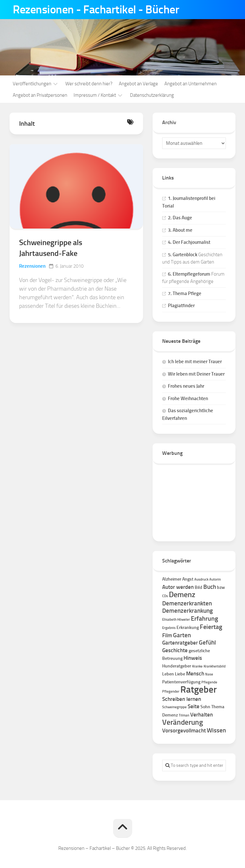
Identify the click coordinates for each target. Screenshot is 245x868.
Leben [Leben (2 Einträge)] (168, 674)
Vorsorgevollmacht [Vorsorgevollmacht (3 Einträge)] (184, 730)
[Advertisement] (194, 500)
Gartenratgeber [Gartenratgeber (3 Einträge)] (180, 642)
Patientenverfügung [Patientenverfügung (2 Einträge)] (181, 682)
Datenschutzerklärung (152, 95)
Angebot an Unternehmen (190, 84)
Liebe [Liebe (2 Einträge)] (180, 674)
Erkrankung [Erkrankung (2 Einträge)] (188, 627)
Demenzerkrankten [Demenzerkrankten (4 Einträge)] (187, 603)
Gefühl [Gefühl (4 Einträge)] (207, 642)
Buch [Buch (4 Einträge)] (209, 586)
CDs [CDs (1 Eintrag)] (165, 596)
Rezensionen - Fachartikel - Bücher (96, 9)
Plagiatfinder (181, 305)
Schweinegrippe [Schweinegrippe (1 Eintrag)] (174, 707)
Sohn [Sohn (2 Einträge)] (205, 706)
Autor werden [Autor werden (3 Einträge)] (178, 587)
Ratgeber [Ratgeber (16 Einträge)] (198, 689)
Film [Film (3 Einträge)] (167, 635)
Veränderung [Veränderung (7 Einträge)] (182, 722)
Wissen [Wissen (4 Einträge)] (216, 730)
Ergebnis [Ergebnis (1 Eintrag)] (169, 628)
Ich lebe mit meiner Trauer (195, 361)
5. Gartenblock (182, 255)
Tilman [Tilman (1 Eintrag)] (184, 715)
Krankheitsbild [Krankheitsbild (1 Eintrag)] (215, 666)
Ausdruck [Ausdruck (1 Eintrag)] (201, 579)
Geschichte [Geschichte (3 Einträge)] (175, 650)
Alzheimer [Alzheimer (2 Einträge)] (171, 579)
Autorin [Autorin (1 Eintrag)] (215, 579)
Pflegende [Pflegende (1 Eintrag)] (209, 682)
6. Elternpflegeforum (189, 274)
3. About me (180, 230)
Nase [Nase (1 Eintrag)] (209, 674)
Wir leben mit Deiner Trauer (196, 374)
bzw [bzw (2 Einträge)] (221, 587)
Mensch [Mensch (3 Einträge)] (195, 673)
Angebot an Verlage (138, 84)
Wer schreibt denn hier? (88, 84)
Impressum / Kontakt (95, 95)
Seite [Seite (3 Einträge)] (193, 706)
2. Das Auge (180, 218)
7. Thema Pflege (184, 293)
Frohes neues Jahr (186, 386)
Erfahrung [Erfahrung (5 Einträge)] (204, 618)
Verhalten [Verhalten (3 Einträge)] (201, 714)
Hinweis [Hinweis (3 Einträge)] (193, 658)
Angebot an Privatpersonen (40, 95)
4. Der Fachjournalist (189, 242)
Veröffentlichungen (32, 84)
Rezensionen (32, 266)
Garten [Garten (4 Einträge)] (182, 635)
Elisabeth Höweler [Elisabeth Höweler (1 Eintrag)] (176, 619)
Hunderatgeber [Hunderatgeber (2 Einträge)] (176, 666)
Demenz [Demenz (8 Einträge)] (182, 594)
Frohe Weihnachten (188, 398)
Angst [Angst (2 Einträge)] (187, 579)
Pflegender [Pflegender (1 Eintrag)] (170, 691)
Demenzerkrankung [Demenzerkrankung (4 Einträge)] (187, 610)
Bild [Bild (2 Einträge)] (198, 587)
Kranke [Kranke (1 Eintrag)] (197, 666)
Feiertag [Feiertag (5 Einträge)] (211, 627)
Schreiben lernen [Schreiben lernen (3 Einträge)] (181, 699)
